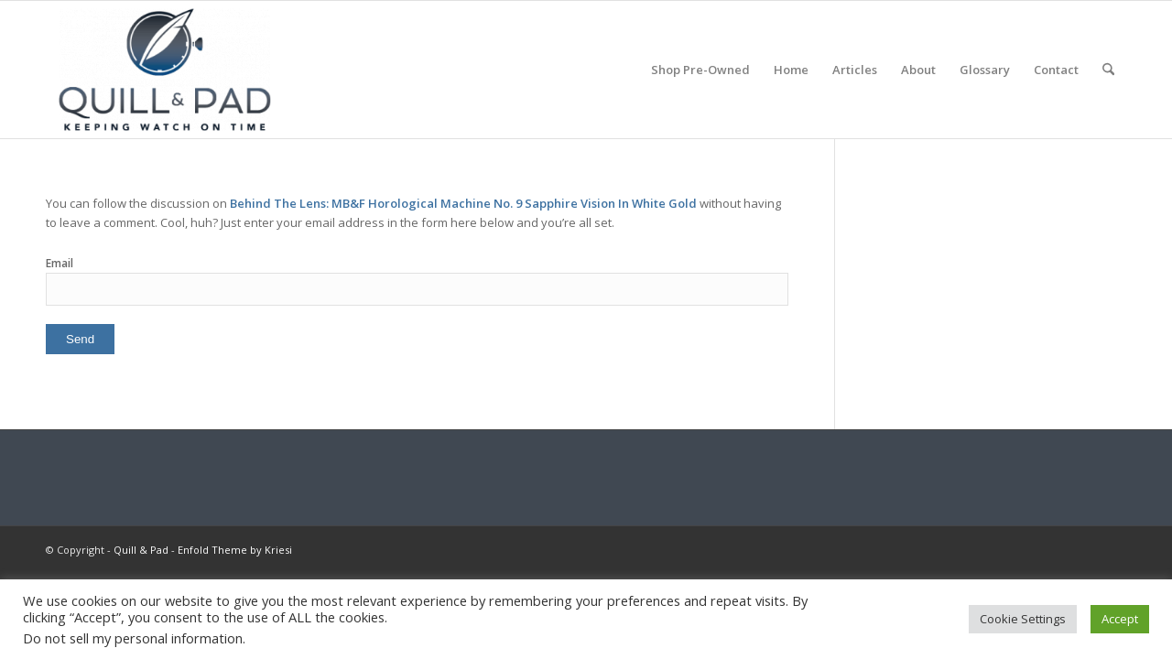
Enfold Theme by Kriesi (235, 549)
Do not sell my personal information (133, 638)
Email (59, 263)
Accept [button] (1119, 618)
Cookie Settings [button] (1023, 618)
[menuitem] (700, 69)
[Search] (1108, 69)
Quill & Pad (141, 549)
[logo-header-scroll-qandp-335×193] (165, 69)
